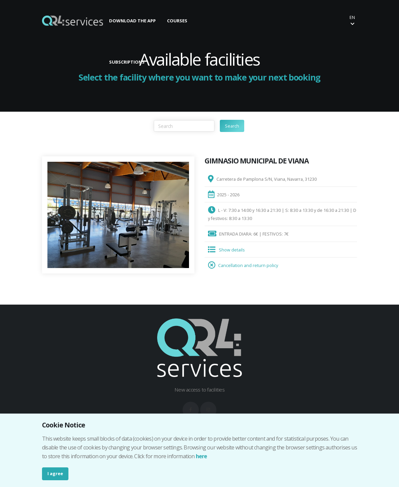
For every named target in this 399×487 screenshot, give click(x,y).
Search (232, 126)
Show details (232, 250)
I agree (55, 473)
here (201, 456)
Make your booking (260, 20)
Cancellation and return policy (248, 265)
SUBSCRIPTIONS (127, 62)
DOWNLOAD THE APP (132, 21)
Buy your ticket (318, 20)
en (352, 20)
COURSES (177, 21)
